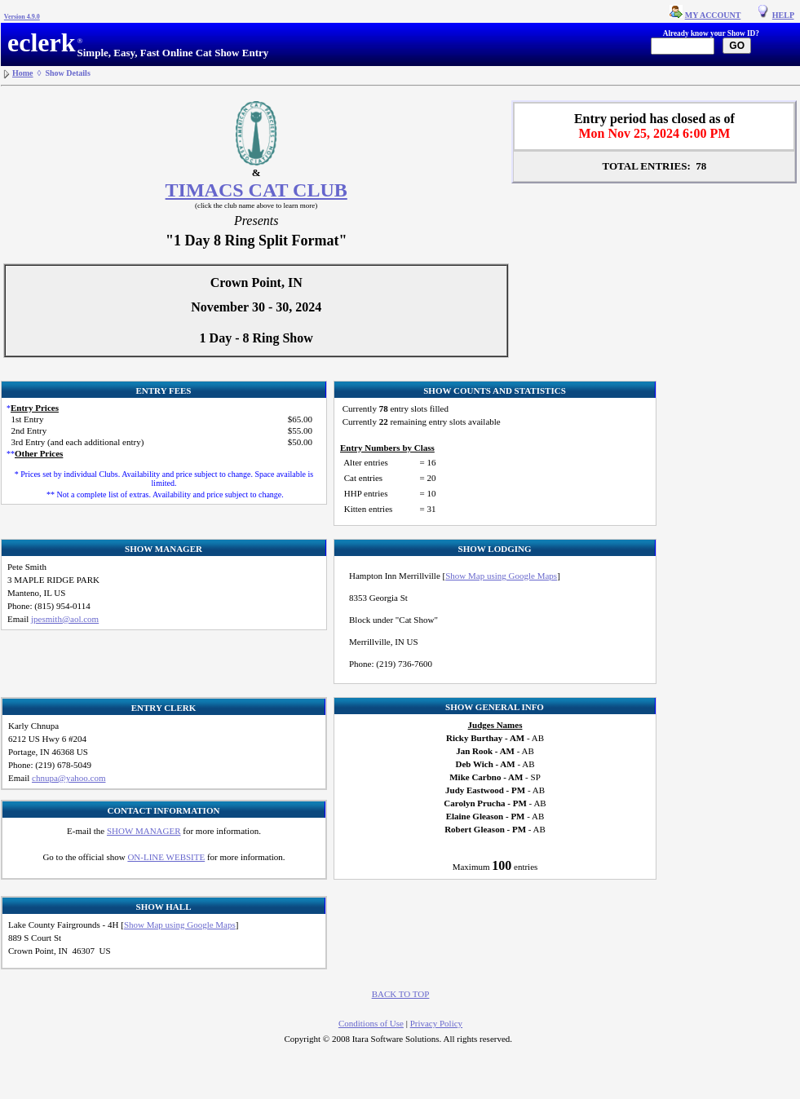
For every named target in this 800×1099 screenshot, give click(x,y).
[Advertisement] (735, 417)
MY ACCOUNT (713, 15)
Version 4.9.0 (22, 16)
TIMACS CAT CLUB (256, 190)
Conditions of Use (371, 1023)
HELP (783, 15)
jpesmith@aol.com (65, 619)
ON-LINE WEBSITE (166, 857)
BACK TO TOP (401, 994)
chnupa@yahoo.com (68, 778)
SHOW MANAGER (144, 831)
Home (22, 72)
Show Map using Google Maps (501, 575)
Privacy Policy (436, 1023)
